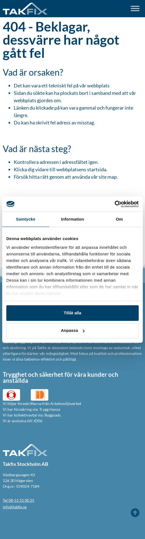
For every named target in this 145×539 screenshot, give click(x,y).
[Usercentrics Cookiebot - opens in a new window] (115, 204)
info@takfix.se (15, 506)
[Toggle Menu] (135, 8)
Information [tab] (72, 219)
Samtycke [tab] (25, 219)
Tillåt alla (72, 312)
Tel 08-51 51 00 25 (18, 500)
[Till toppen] (135, 512)
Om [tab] (119, 219)
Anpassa (73, 330)
